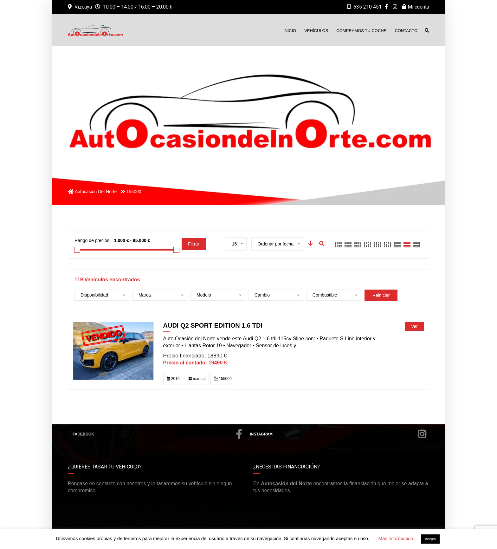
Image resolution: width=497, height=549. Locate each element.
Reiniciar (381, 295)
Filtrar (193, 243)
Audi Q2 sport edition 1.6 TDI (212, 325)
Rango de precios (91, 240)
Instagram (338, 434)
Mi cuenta (415, 7)
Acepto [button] (430, 539)
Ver (414, 326)
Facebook (157, 434)
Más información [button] (395, 538)
